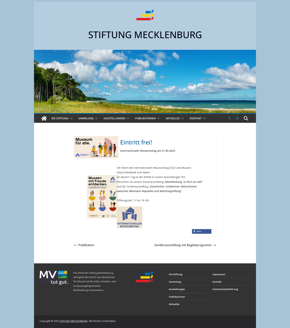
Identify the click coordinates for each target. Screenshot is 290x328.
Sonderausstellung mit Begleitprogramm (185, 245)
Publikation (84, 245)
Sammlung (86, 118)
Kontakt (196, 118)
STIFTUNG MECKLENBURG (145, 34)
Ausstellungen (114, 118)
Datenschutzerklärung (225, 289)
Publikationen (145, 118)
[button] (70, 118)
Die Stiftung (59, 118)
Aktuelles (173, 118)
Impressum (219, 274)
